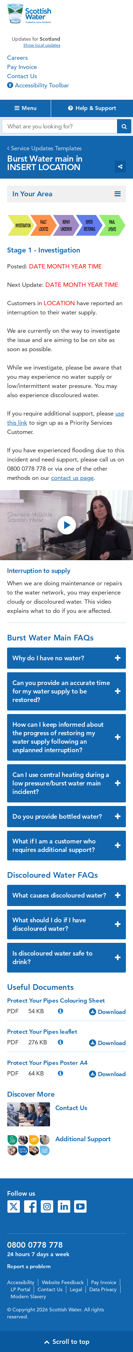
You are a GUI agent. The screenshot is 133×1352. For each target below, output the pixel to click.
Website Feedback (63, 1282)
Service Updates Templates (46, 148)
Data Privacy (103, 1289)
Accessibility (20, 1282)
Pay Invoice (22, 66)
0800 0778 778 (35, 1245)
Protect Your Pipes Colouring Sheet (56, 1000)
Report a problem (29, 1266)
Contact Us (22, 76)
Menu (26, 108)
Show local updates (41, 45)
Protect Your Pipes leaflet (42, 1031)
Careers (17, 57)
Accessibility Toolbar (38, 85)
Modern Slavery (28, 1296)
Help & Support (92, 108)
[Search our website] (59, 126)
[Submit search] (124, 126)
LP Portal (20, 1289)
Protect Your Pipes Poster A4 (47, 1062)
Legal (76, 1289)
